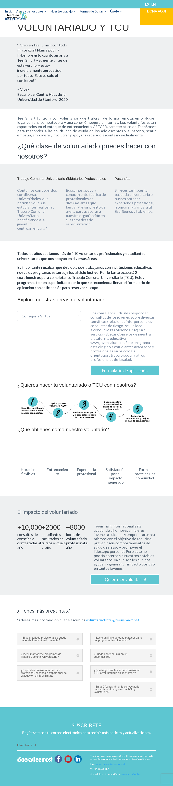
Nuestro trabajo (62, 11)
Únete (114, 11)
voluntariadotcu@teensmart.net (112, 620)
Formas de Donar (91, 11)
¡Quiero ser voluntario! (124, 579)
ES (147, 4)
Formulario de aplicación (125, 370)
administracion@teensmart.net (110, 764)
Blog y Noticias (15, 19)
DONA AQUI (156, 11)
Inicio (9, 11)
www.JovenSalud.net (131, 774)
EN (153, 4)
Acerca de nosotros (29, 11)
